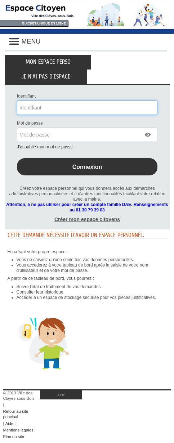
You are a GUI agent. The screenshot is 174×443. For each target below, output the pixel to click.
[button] (148, 134)
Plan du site (13, 436)
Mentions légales (18, 430)
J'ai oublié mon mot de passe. (46, 146)
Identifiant (26, 96)
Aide (9, 423)
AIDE (61, 395)
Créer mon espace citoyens (87, 219)
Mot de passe (30, 123)
